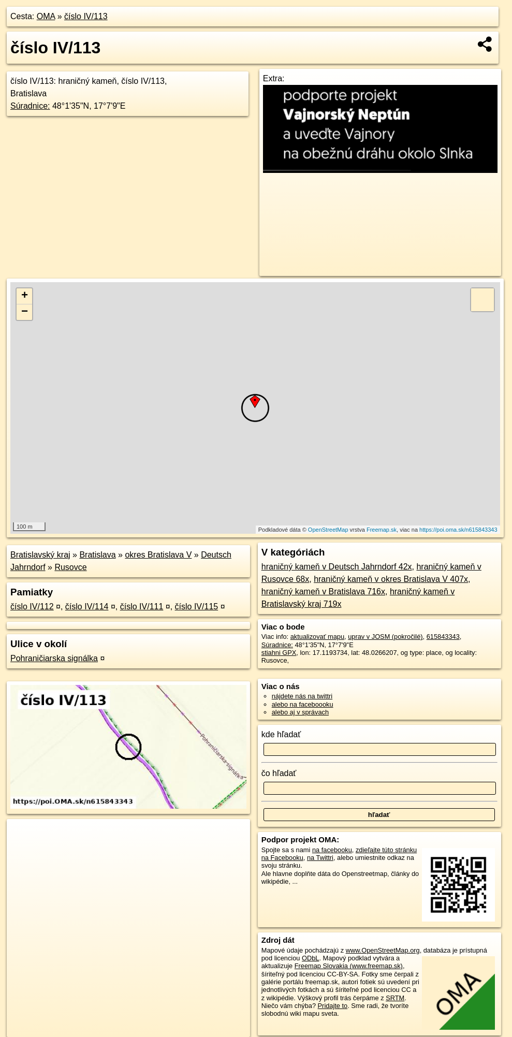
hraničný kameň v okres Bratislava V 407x (391, 579)
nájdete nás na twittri (302, 696)
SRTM (395, 998)
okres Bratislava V (158, 554)
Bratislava (97, 554)
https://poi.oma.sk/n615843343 (458, 530)
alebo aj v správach (300, 712)
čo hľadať (279, 773)
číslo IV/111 (142, 606)
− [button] (24, 312)
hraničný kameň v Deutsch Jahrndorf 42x (336, 566)
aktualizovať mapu (317, 636)
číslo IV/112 (32, 606)
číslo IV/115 (196, 606)
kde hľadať (281, 734)
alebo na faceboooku (302, 704)
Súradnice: (30, 105)
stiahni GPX (279, 652)
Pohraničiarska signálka (54, 658)
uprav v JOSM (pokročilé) (385, 636)
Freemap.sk (382, 530)
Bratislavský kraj (40, 554)
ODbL (310, 958)
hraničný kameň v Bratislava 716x (323, 591)
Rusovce (70, 567)
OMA (46, 16)
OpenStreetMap (328, 530)
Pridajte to (333, 1006)
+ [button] (24, 296)
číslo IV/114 (87, 606)
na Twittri (320, 857)
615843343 (443, 636)
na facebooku (332, 850)
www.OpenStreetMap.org (383, 950)
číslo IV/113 (86, 16)
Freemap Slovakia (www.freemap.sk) (349, 966)
